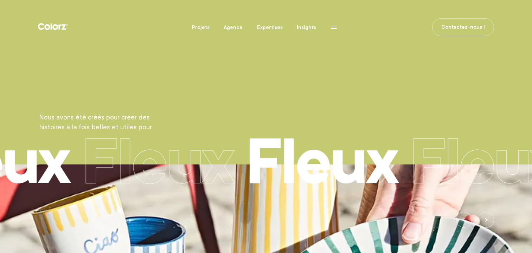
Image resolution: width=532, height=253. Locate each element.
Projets (201, 27)
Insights (306, 27)
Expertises (270, 27)
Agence (233, 27)
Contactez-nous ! (463, 27)
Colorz (53, 26)
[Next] (486, 220)
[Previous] (464, 220)
